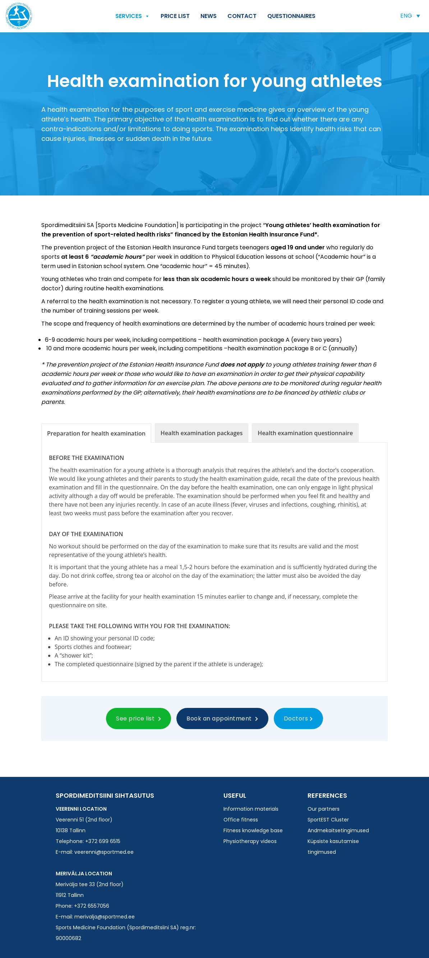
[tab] (96, 433)
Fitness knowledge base (253, 830)
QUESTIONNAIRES (291, 16)
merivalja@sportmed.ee (104, 916)
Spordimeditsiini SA (18, 16)
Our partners (324, 808)
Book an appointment (222, 718)
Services (132, 16)
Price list (175, 16)
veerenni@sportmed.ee (104, 852)
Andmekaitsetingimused (338, 830)
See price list (138, 718)
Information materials (250, 808)
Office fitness (240, 819)
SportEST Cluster (328, 819)
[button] (410, 15)
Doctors (298, 718)
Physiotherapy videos (250, 841)
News (208, 16)
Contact (242, 16)
